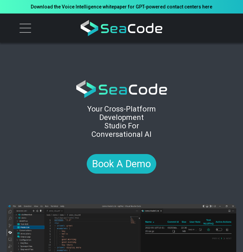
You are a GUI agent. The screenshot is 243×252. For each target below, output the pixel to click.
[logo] (122, 28)
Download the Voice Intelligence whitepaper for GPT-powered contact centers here (121, 6)
